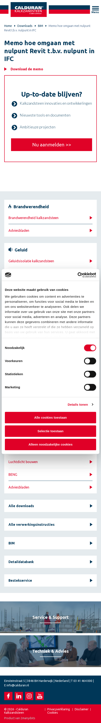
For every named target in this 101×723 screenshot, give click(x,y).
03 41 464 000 (82, 681)
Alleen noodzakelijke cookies (50, 444)
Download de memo (27, 69)
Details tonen (78, 404)
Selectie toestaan (51, 431)
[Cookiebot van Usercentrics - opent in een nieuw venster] (77, 275)
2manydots (28, 718)
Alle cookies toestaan (50, 417)
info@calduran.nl (18, 685)
